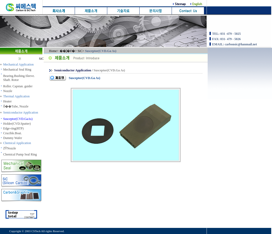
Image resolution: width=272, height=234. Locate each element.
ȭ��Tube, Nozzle (15, 106)
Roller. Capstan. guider (18, 86)
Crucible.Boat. (12, 133)
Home (53, 51)
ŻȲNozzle (9, 148)
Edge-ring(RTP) (13, 128)
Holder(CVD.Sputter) (17, 123)
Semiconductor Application (73, 70)
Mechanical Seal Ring (17, 69)
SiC (41, 58)
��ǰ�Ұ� (67, 51)
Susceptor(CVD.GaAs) (18, 119)
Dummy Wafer (12, 138)
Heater (7, 101)
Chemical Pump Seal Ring (20, 154)
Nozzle (7, 91)
